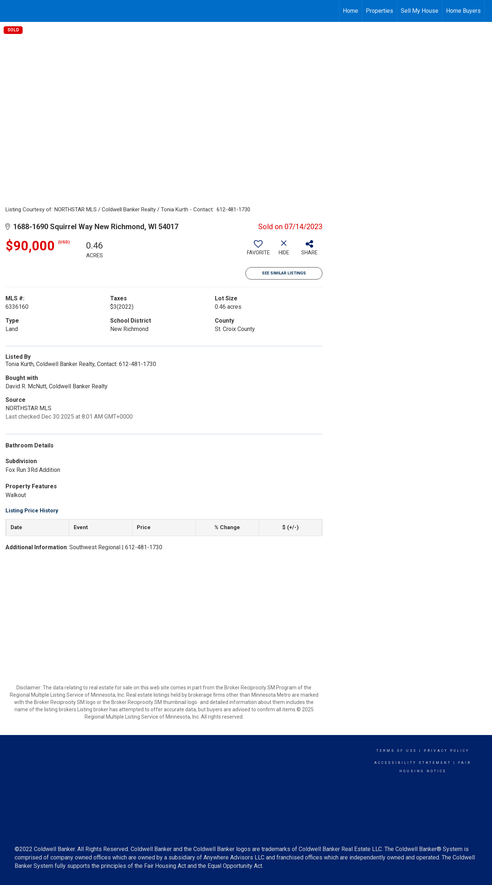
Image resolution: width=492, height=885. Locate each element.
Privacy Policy (446, 751)
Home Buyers (463, 10)
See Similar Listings (284, 273)
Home (350, 10)
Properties (379, 10)
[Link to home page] (9, 10)
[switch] (258, 250)
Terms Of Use (396, 751)
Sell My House (419, 10)
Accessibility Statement (412, 763)
